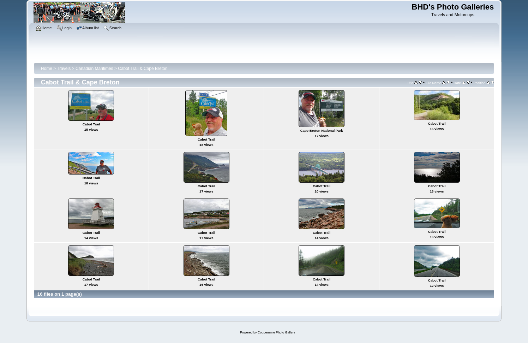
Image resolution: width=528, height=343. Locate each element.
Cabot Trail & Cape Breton (142, 68)
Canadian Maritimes (94, 68)
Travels (64, 68)
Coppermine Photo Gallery (276, 332)
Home (46, 68)
